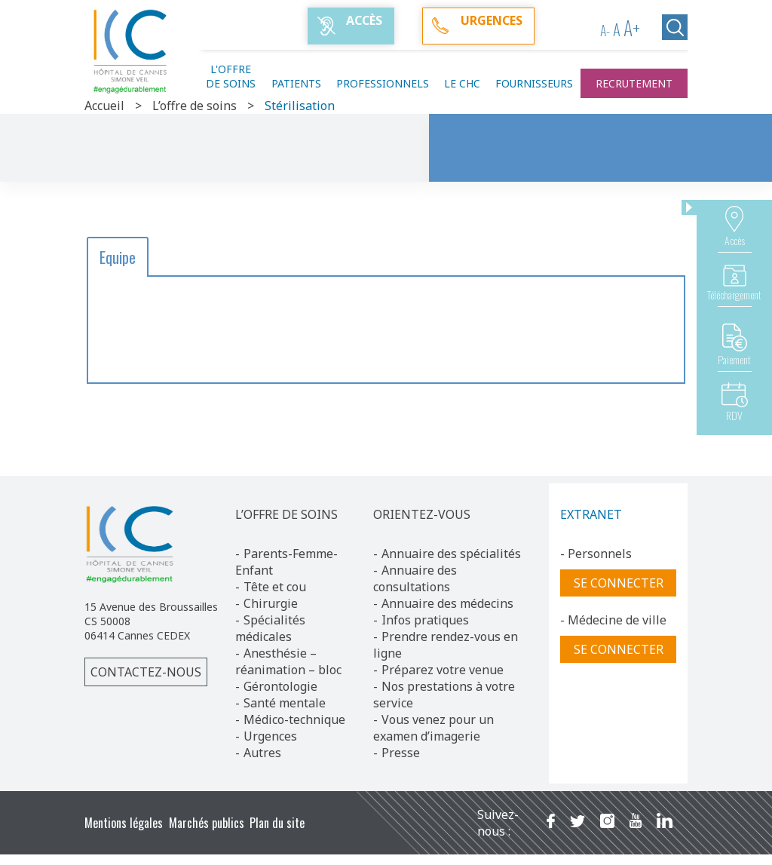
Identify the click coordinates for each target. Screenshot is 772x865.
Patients (296, 83)
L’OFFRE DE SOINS (286, 514)
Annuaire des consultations (415, 578)
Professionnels (382, 83)
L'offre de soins (231, 76)
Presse (400, 752)
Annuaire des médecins (447, 603)
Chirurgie (271, 603)
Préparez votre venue (442, 669)
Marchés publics (206, 823)
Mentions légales (123, 823)
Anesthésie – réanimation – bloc (288, 661)
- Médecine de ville (613, 620)
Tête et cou (275, 586)
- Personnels (596, 553)
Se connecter (618, 583)
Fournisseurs (534, 83)
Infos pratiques (425, 620)
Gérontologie (280, 686)
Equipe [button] (118, 257)
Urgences (270, 736)
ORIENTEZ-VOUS (421, 514)
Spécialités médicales (270, 628)
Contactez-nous (145, 672)
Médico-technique (294, 719)
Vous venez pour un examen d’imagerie (433, 727)
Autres (262, 752)
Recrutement (634, 83)
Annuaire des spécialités (451, 553)
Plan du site (277, 823)
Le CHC (462, 83)
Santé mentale (285, 703)
